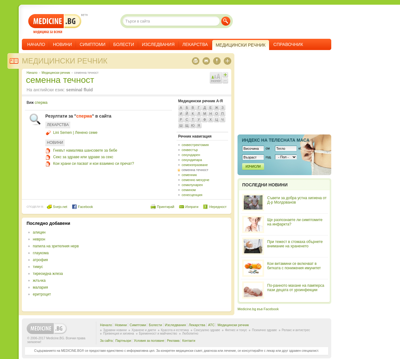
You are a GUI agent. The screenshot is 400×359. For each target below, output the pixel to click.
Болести (123, 44)
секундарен (191, 155)
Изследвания (158, 44)
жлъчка (39, 280)
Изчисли (253, 166)
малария (40, 287)
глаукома (41, 253)
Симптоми (92, 44)
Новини (62, 44)
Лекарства (195, 44)
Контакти (188, 340)
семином (189, 190)
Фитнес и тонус (236, 330)
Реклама (173, 340)
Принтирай (165, 207)
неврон (39, 239)
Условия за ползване (149, 340)
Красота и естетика (175, 330)
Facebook (82, 206)
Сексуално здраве (207, 330)
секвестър (190, 150)
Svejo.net (57, 206)
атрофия (40, 260)
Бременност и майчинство (158, 333)
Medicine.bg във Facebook (258, 309)
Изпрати (191, 207)
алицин (39, 232)
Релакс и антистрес (296, 330)
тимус (38, 267)
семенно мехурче (195, 180)
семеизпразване (195, 165)
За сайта (106, 340)
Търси (225, 21)
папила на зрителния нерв (56, 246)
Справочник (288, 44)
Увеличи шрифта (225, 75)
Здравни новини (115, 330)
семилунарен (192, 185)
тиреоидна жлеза (48, 273)
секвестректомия (195, 145)
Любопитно (190, 333)
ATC (211, 325)
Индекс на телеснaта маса (275, 140)
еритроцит (42, 294)
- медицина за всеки (55, 24)
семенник (189, 175)
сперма (41, 102)
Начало (36, 44)
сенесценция (192, 195)
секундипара (192, 160)
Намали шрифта (225, 80)
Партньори (123, 340)
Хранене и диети (144, 330)
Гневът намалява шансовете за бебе (85, 150)
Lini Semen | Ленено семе (75, 132)
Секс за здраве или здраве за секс (83, 157)
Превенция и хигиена (118, 333)
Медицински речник (65, 61)
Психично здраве (264, 330)
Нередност (218, 207)
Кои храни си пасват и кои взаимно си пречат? (93, 163)
